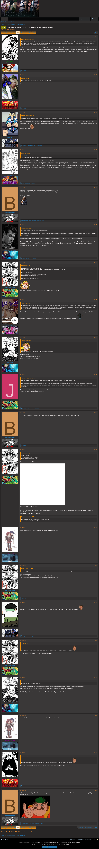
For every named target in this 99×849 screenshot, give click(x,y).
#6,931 (95, 412)
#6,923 (95, 112)
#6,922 (95, 74)
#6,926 (95, 224)
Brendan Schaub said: (26, 568)
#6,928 (95, 299)
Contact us (72, 839)
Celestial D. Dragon (10, 250)
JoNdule (10, 400)
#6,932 (95, 449)
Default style (4, 839)
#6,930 (95, 374)
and (28, 183)
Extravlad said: (24, 265)
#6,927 (95, 262)
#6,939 (95, 752)
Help (94, 839)
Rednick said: (24, 78)
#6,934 (95, 565)
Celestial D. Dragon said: (27, 378)
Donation (11, 19)
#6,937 (95, 677)
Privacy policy (88, 839)
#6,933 (95, 527)
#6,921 (95, 36)
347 (18, 32)
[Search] (94, 19)
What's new (20, 19)
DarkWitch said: (25, 153)
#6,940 (95, 790)
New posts (3, 21)
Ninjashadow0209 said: (26, 115)
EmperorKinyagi (10, 287)
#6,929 (95, 337)
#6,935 (95, 602)
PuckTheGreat (10, 175)
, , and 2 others (33, 220)
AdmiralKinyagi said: (26, 228)
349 (24, 32)
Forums (4, 19)
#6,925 (95, 187)
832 (30, 32)
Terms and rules (80, 839)
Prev (3, 32)
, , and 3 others (35, 636)
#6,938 (95, 715)
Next (34, 32)
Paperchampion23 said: (27, 39)
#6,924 (95, 149)
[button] (15, 19)
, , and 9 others (32, 823)
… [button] (8, 32)
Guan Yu (4, 29)
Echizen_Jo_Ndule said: (27, 516)
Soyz (10, 778)
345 (11, 32)
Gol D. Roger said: (25, 303)
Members (29, 19)
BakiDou (9, 137)
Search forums (10, 21)
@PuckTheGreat (25, 155)
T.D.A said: (24, 643)
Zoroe (10, 100)
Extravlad (10, 362)
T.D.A (10, 628)
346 (15, 32)
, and (32, 145)
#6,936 (95, 640)
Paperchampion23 (10, 325)
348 (21, 32)
